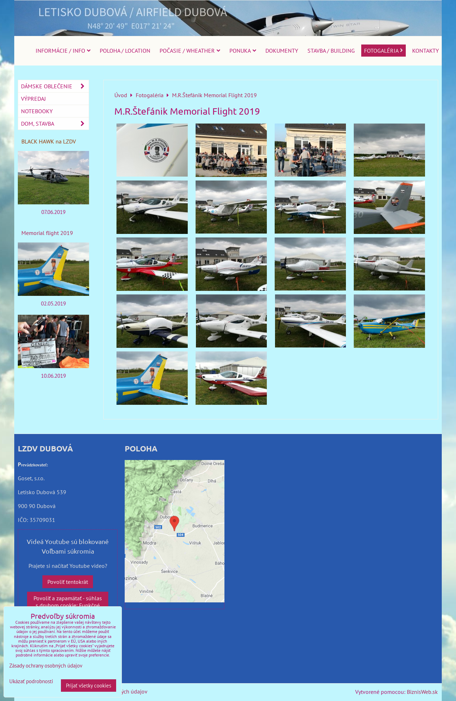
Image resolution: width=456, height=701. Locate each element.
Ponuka (242, 50)
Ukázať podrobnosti (31, 682)
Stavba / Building (331, 50)
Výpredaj (33, 98)
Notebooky (37, 111)
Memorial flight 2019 (47, 232)
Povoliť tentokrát (67, 581)
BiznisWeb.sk (422, 691)
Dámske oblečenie (55, 86)
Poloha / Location (125, 50)
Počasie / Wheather (190, 50)
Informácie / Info (63, 50)
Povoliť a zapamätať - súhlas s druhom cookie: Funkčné (67, 602)
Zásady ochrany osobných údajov (45, 665)
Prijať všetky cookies (88, 685)
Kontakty (425, 50)
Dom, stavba (55, 123)
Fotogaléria (383, 50)
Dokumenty (281, 50)
